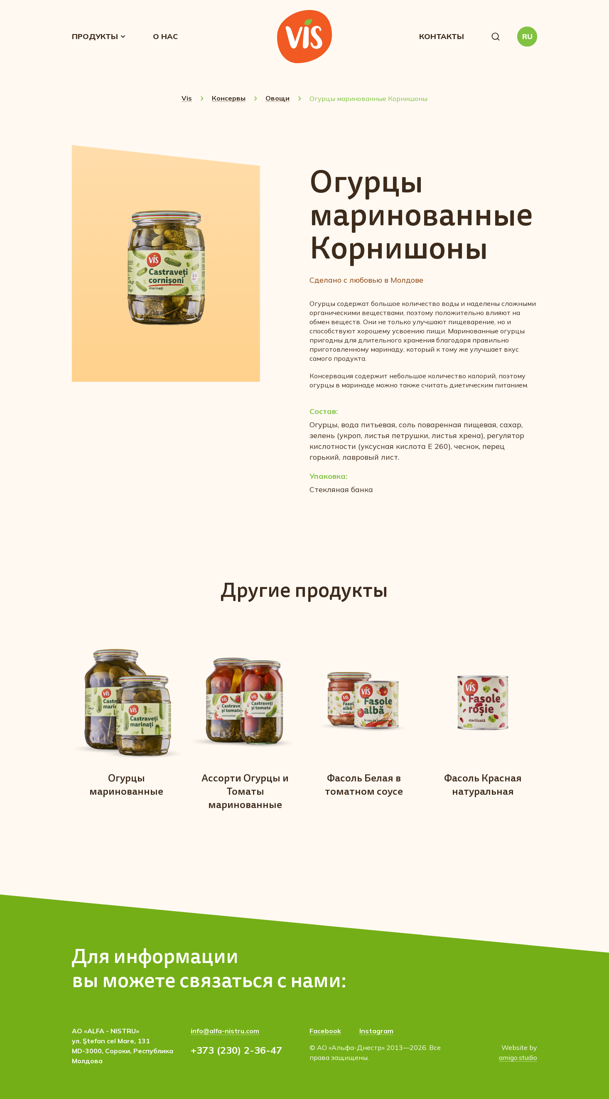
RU (527, 36)
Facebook (325, 1031)
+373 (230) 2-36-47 (236, 1050)
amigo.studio (518, 1057)
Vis (187, 98)
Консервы (229, 98)
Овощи (277, 98)
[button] (496, 37)
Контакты (441, 36)
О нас (165, 36)
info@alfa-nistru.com (225, 1031)
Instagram (376, 1031)
